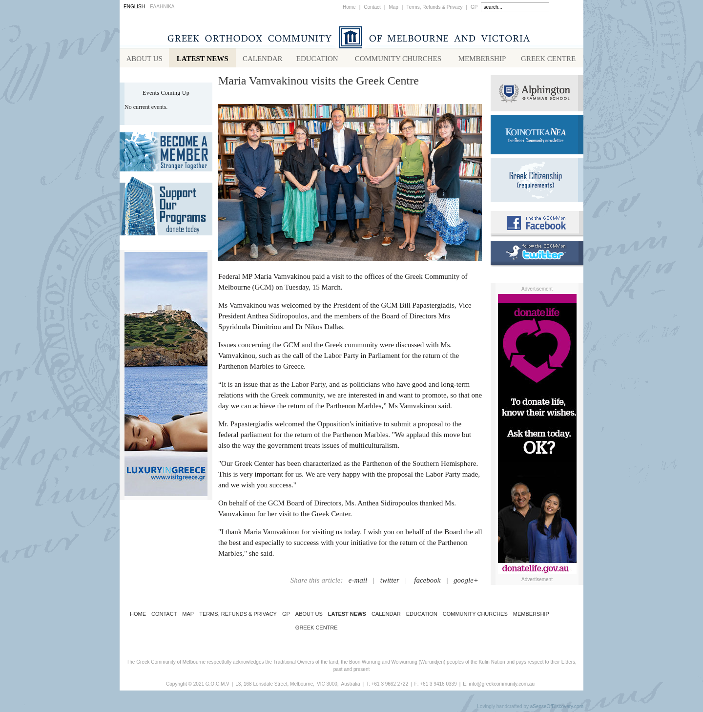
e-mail (358, 582)
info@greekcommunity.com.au (501, 686)
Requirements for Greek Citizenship (537, 182)
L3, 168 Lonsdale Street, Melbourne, (274, 686)
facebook (427, 582)
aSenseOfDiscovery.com (556, 708)
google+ (466, 582)
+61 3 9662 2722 (390, 686)
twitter (389, 582)
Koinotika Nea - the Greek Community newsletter (537, 136)
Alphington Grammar (537, 95)
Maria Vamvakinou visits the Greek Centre (318, 82)
